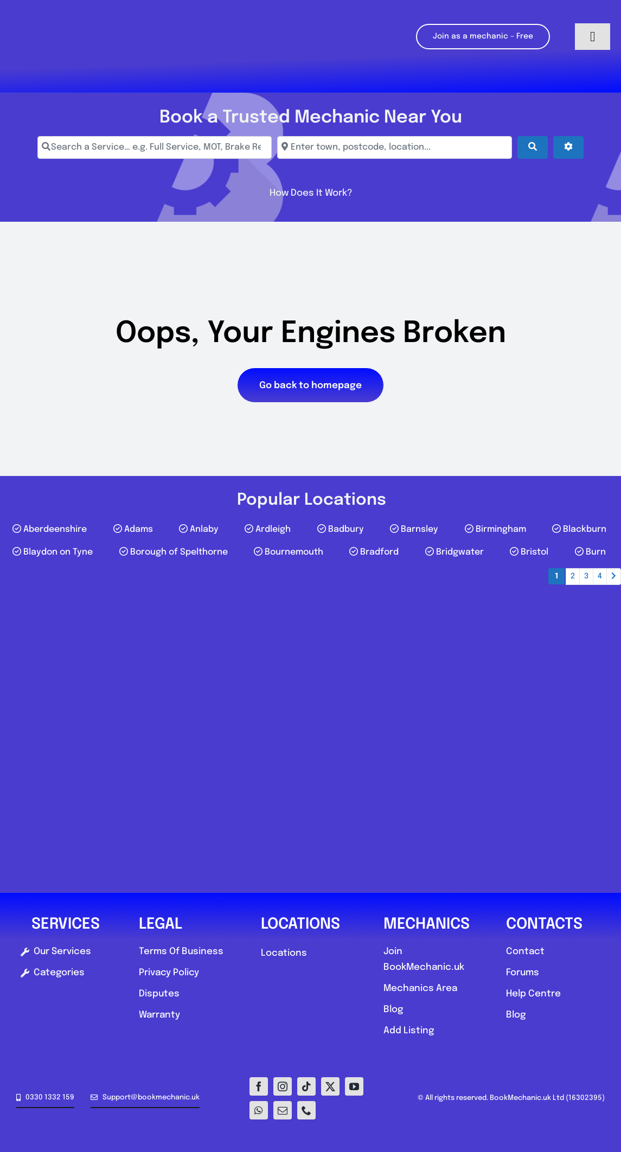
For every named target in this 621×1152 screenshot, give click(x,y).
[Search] (532, 147)
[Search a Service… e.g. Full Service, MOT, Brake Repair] (154, 147)
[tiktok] (306, 1086)
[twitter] (330, 1086)
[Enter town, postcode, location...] (394, 147)
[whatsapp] (258, 1110)
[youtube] (354, 1086)
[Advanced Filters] (568, 147)
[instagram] (282, 1086)
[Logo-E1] (84, 4)
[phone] (306, 1110)
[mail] (282, 1110)
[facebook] (258, 1086)
